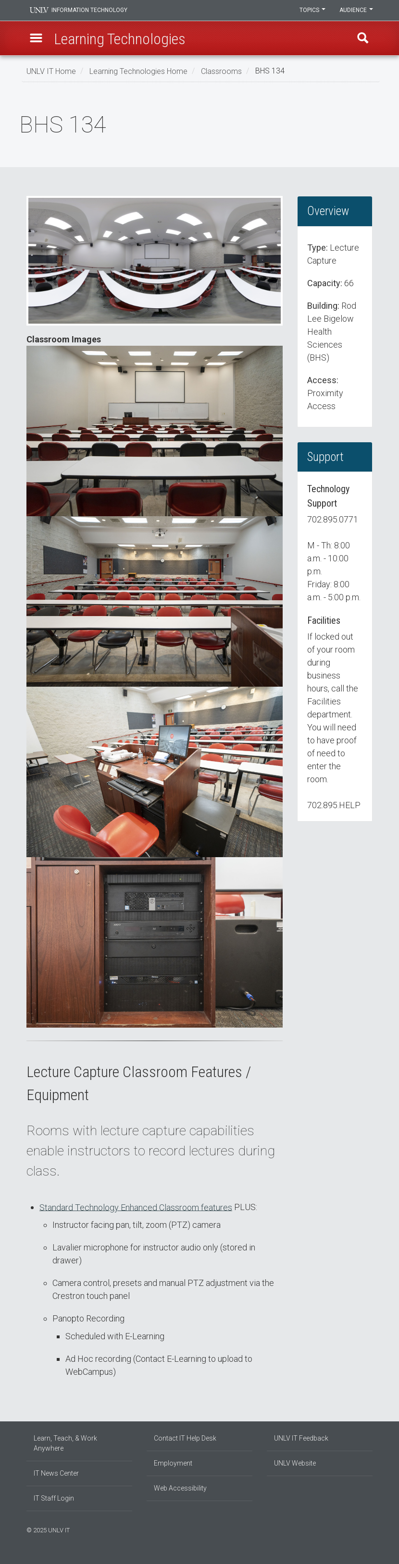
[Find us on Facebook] (351, 1529)
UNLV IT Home (51, 70)
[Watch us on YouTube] (370, 1529)
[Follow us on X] (365, 1529)
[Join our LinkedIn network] (360, 1529)
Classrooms (221, 70)
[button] (36, 39)
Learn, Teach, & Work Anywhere (65, 1443)
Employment (173, 1463)
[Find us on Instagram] (355, 1529)
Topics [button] (311, 10)
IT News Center (56, 1473)
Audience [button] (356, 10)
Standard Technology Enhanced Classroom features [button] (135, 1207)
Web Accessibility (180, 1488)
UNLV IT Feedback (301, 1438)
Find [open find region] (362, 39)
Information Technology (92, 10)
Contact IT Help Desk (185, 1438)
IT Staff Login (54, 1498)
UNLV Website (295, 1463)
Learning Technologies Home (138, 70)
